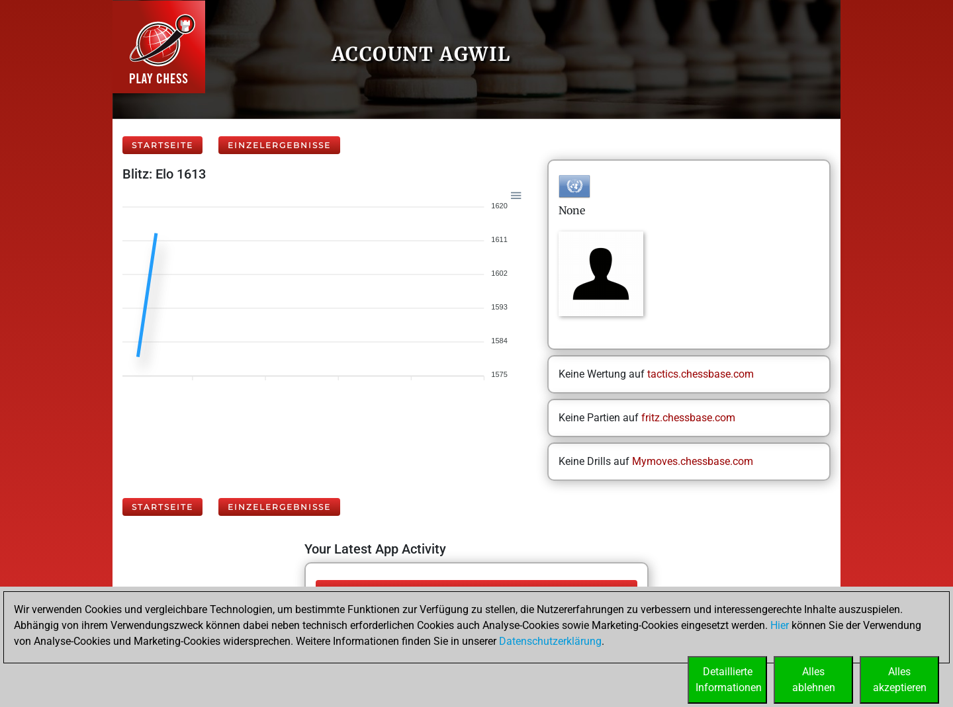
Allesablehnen (813, 679)
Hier (779, 625)
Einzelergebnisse (279, 145)
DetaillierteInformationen (729, 679)
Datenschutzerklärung (550, 641)
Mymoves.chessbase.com (692, 461)
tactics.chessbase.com (700, 374)
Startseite (162, 145)
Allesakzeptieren (900, 679)
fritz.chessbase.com (688, 417)
